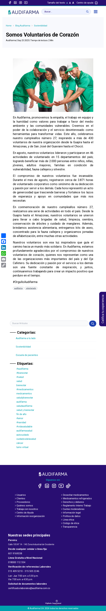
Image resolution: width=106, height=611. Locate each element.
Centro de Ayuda (24, 512)
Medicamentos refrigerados (76, 498)
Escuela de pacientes (27, 355)
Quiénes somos (23, 505)
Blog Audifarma (22, 25)
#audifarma (22, 368)
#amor (19, 418)
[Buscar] (87, 11)
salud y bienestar (25, 410)
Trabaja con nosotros (26, 509)
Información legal (70, 512)
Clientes (19, 498)
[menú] (95, 11)
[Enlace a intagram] (20, 3)
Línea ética (67, 520)
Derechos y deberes (72, 502)
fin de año (21, 414)
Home (9, 25)
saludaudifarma (24, 406)
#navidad (21, 422)
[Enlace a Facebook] (10, 3)
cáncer (19, 443)
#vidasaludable (24, 426)
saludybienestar (24, 397)
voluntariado (31, 288)
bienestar (21, 385)
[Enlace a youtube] (26, 3)
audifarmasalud (24, 430)
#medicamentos (24, 389)
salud (19, 381)
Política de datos (70, 516)
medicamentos (24, 393)
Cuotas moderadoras (72, 509)
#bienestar (22, 373)
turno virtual (22, 447)
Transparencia (68, 527)
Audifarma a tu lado (26, 338)
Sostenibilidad (40, 25)
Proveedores (22, 502)
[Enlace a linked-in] (15, 3)
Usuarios (20, 495)
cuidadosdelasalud (26, 439)
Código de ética (69, 523)
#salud (20, 377)
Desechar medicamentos (74, 495)
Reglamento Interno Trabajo (75, 505)
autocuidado (22, 434)
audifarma (18, 288)
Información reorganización (29, 516)
